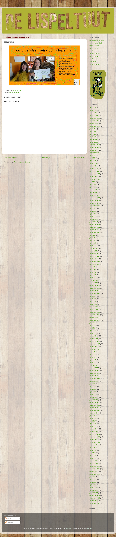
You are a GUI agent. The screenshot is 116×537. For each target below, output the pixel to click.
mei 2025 (92, 131)
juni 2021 (92, 238)
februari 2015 (93, 429)
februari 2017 (93, 365)
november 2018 (94, 315)
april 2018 (92, 330)
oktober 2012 (93, 500)
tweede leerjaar (94, 53)
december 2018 (94, 312)
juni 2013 (92, 479)
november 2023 (94, 174)
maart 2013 (93, 487)
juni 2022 (92, 208)
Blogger (89, 528)
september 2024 (94, 153)
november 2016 (94, 373)
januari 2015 (93, 431)
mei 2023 (92, 184)
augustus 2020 (94, 264)
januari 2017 (93, 368)
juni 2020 (92, 269)
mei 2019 (92, 299)
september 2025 (94, 126)
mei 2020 (92, 272)
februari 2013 (93, 490)
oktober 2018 (93, 317)
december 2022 (94, 198)
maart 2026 (93, 110)
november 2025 (94, 121)
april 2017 (92, 360)
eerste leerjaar (94, 51)
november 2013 (94, 469)
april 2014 (92, 455)
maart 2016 (93, 394)
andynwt (68, 528)
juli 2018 (92, 323)
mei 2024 (92, 158)
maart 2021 (93, 245)
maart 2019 (93, 304)
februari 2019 (93, 307)
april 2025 (92, 134)
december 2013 (94, 466)
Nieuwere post (10, 157)
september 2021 (94, 232)
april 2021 (92, 243)
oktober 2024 (93, 150)
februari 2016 (93, 397)
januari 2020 (93, 283)
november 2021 (94, 227)
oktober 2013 (93, 471)
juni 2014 (92, 450)
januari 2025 (93, 142)
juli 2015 (92, 415)
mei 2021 (92, 240)
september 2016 (94, 378)
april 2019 (92, 301)
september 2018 (94, 320)
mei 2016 (92, 389)
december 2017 (94, 341)
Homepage (45, 157)
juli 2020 (92, 267)
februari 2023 (93, 192)
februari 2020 (93, 280)
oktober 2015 (93, 408)
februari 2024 (93, 166)
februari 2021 (93, 248)
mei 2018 (92, 328)
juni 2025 (92, 129)
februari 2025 (93, 139)
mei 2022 (92, 211)
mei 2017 (92, 357)
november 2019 (94, 288)
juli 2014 (92, 447)
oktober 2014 (93, 439)
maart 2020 (93, 277)
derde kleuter (93, 48)
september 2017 (94, 349)
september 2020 (94, 261)
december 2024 (94, 145)
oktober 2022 (93, 203)
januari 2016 (93, 400)
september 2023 (94, 179)
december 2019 (94, 285)
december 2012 (94, 495)
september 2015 (94, 410)
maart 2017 (93, 362)
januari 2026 (93, 115)
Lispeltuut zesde (14, 92)
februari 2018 (93, 336)
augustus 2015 (94, 413)
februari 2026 (93, 113)
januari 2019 (93, 309)
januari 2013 (93, 493)
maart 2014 (93, 458)
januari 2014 (93, 463)
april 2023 (92, 187)
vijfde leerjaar (93, 61)
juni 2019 (92, 296)
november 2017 (94, 344)
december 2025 (94, 118)
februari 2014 (93, 461)
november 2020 (94, 256)
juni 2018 (92, 325)
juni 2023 (92, 182)
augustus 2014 (94, 445)
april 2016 (92, 392)
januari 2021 (93, 251)
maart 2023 (93, 190)
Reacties (9, 522)
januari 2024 (93, 168)
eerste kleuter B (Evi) (96, 43)
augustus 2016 (94, 381)
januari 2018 (93, 338)
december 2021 (94, 224)
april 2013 (92, 485)
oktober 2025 (93, 123)
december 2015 (94, 402)
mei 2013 (92, 482)
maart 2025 (93, 137)
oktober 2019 (93, 291)
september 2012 (94, 503)
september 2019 (94, 293)
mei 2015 (92, 421)
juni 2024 (92, 155)
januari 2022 (93, 222)
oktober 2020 (93, 259)
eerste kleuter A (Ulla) (96, 40)
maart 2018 (93, 333)
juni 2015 (92, 418)
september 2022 (94, 206)
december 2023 (94, 171)
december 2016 (94, 370)
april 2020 (92, 275)
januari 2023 (93, 195)
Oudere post (79, 157)
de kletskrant (17, 90)
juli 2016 (92, 384)
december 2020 (94, 253)
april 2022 (92, 214)
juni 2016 (92, 386)
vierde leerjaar (94, 59)
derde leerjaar (94, 56)
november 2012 (94, 498)
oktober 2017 (93, 346)
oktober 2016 (93, 376)
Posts (8, 518)
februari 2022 (93, 219)
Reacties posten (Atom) (22, 162)
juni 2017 (92, 354)
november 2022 (94, 200)
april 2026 (92, 107)
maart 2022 (93, 216)
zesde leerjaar (94, 64)
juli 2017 (92, 352)
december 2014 (94, 434)
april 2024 (92, 160)
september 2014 (94, 442)
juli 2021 (92, 235)
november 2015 (94, 405)
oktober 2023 (93, 176)
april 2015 (92, 423)
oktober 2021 (93, 230)
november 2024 (94, 147)
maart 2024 (93, 163)
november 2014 (94, 437)
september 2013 (94, 474)
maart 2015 (93, 426)
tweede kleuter (94, 45)
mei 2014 (92, 453)
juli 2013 (92, 477)
